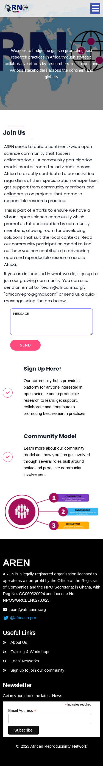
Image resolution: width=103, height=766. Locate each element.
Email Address (22, 710)
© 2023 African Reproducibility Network (51, 746)
